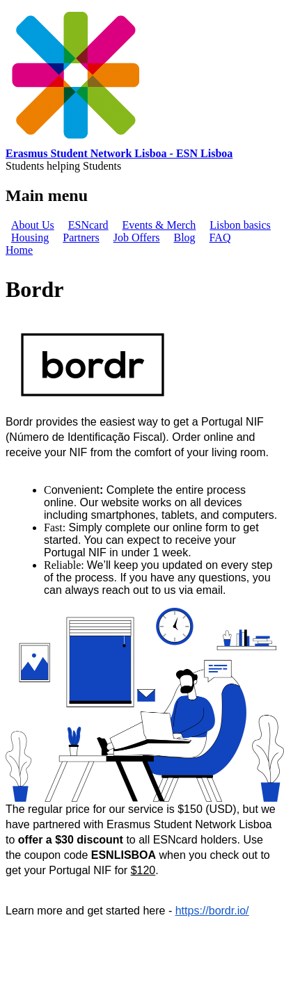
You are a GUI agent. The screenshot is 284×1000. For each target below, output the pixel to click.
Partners (81, 237)
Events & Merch (159, 225)
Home (19, 250)
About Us (32, 225)
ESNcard (88, 225)
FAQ (220, 237)
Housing (30, 237)
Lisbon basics (240, 225)
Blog (184, 237)
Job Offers (136, 237)
